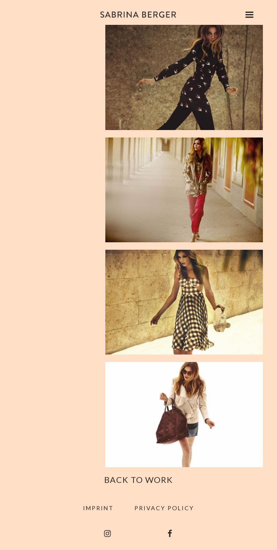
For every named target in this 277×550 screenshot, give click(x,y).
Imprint (98, 507)
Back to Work (138, 480)
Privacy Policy (164, 507)
